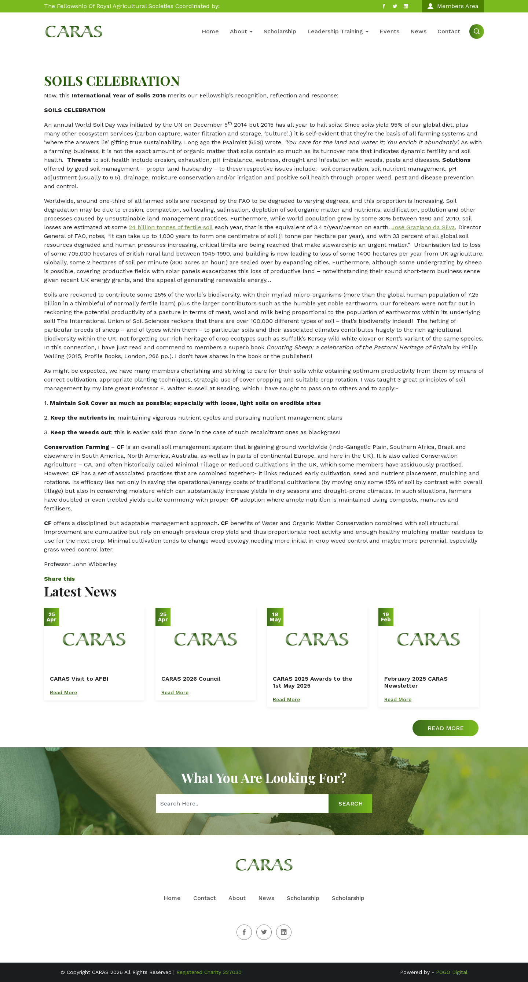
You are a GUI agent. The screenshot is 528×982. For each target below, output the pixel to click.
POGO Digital (451, 972)
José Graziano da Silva (423, 227)
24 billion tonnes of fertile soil (171, 227)
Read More (63, 692)
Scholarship (280, 31)
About (241, 31)
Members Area (453, 6)
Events (389, 31)
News (418, 31)
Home (210, 31)
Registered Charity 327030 (209, 972)
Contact (448, 31)
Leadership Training (337, 31)
